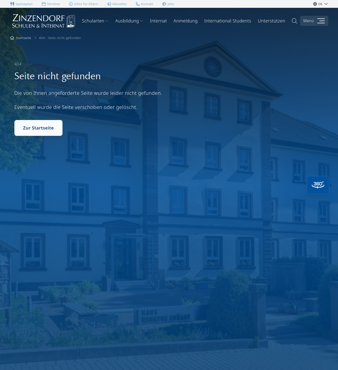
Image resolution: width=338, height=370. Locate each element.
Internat (158, 21)
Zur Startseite (38, 129)
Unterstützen (271, 21)
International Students (227, 21)
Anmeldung (186, 21)
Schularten (95, 21)
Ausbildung (129, 21)
